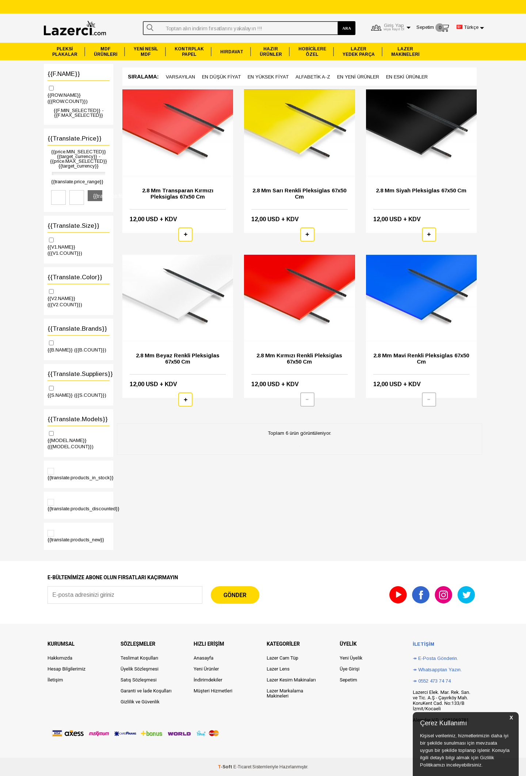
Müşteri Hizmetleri (213, 691)
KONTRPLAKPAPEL (189, 51)
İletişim (55, 680)
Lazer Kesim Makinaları (291, 680)
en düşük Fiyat (221, 76)
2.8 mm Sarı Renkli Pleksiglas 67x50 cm (299, 193)
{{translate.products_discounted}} (78, 505)
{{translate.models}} (77, 419)
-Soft (225, 766)
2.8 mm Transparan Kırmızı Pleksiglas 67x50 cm (177, 193)
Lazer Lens (278, 669)
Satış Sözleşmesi (139, 680)
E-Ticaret (242, 766)
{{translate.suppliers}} (78, 373)
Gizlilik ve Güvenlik (140, 701)
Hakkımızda (59, 658)
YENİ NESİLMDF (146, 51)
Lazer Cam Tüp (282, 658)
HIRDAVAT (231, 51)
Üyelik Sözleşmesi (140, 669)
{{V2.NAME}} (78, 297)
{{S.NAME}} (78, 391)
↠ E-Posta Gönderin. (435, 658)
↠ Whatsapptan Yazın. (437, 669)
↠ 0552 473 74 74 (432, 681)
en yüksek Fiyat (268, 76)
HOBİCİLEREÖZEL (312, 51)
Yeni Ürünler (206, 669)
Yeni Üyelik (351, 658)
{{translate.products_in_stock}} (78, 474)
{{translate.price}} (74, 138)
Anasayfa (203, 658)
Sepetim (348, 680)
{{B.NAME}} (78, 346)
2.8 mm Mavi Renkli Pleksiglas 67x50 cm (421, 358)
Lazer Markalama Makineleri (285, 693)
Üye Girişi (349, 669)
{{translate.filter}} (97, 196)
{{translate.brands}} (77, 328)
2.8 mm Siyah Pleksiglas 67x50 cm (421, 190)
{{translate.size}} (73, 225)
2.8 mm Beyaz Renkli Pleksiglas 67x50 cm (178, 358)
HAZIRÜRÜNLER (271, 51)
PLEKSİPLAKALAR (64, 51)
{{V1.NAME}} (78, 246)
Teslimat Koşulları (139, 658)
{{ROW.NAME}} (78, 94)
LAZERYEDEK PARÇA (359, 51)
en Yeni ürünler (358, 76)
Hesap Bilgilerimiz (66, 669)
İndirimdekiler (208, 680)
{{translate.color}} (74, 277)
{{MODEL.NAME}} (78, 439)
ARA (346, 28)
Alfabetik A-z (313, 76)
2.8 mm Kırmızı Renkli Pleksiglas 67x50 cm (299, 358)
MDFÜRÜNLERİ (105, 51)
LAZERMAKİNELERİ (405, 51)
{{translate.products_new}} (75, 536)
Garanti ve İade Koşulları (146, 691)
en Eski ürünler (407, 76)
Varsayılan (180, 76)
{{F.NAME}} (63, 73)
